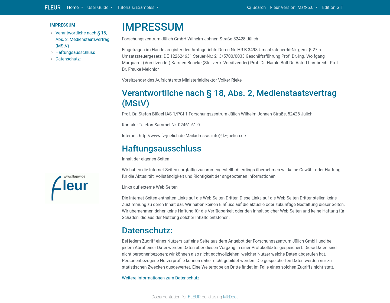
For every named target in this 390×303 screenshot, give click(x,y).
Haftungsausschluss (75, 52)
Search (256, 7)
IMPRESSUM (62, 25)
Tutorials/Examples (136, 7)
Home (73, 7)
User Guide (98, 7)
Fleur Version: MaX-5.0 (292, 7)
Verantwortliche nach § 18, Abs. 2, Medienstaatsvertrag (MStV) (82, 39)
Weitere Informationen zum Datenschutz (160, 278)
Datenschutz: (68, 59)
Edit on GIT (332, 7)
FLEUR (53, 7)
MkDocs (231, 296)
